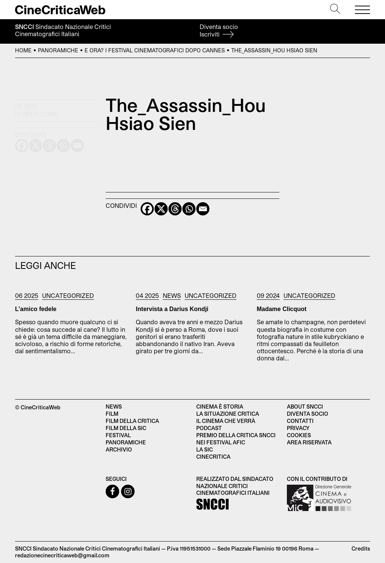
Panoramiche (58, 50)
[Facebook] (147, 208)
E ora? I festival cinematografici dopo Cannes (155, 50)
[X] (161, 208)
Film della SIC (126, 428)
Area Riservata (309, 442)
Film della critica (132, 421)
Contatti (300, 421)
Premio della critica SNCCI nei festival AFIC (236, 439)
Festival (118, 435)
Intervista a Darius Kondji (172, 309)
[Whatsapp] (189, 208)
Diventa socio (219, 30)
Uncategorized (68, 295)
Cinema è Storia (219, 406)
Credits (361, 548)
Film (112, 413)
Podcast (209, 428)
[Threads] (175, 208)
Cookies (299, 435)
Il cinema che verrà (225, 421)
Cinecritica (213, 456)
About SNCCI (305, 406)
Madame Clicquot (281, 309)
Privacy (298, 428)
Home (23, 50)
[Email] (202, 208)
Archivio (119, 449)
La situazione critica (227, 413)
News (172, 295)
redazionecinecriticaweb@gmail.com (62, 555)
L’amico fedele (35, 309)
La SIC (204, 449)
